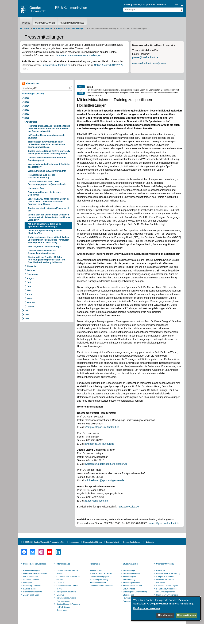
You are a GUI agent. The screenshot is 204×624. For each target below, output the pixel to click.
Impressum (74, 542)
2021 (27, 118)
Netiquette (150, 542)
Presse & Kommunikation (35, 564)
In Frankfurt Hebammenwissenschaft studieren (46, 136)
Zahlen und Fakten (31, 595)
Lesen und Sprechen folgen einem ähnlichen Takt (45, 231)
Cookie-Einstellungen (132, 542)
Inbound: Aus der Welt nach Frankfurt (68, 572)
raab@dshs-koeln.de (96, 500)
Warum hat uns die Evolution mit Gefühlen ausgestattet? (49, 165)
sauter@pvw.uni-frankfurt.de (164, 523)
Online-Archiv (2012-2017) (108, 65)
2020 (27, 310)
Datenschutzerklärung (92, 542)
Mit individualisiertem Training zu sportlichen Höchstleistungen (44, 225)
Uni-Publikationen (45, 23)
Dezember (32, 122)
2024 (27, 106)
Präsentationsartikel (72, 23)
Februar (31, 302)
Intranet (151, 4)
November (32, 266)
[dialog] (166, 609)
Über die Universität (165, 564)
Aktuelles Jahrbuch (31, 579)
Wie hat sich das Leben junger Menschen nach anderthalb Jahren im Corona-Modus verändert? (49, 217)
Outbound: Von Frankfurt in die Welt (67, 578)
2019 (27, 314)
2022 (27, 114)
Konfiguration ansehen (146, 608)
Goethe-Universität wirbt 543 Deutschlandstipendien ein (42, 251)
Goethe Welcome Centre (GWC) (67, 587)
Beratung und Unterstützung (135, 592)
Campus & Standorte (165, 577)
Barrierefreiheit (112, 542)
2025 (27, 102)
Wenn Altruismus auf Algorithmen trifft (48, 171)
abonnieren (30, 83)
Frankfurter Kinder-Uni (32, 592)
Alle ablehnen (165, 615)
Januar (30, 306)
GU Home (24, 28)
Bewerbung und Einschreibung (129, 578)
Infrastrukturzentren (98, 583)
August (30, 278)
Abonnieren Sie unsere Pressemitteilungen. (78, 55)
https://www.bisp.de (128, 506)
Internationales (63, 564)
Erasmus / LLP (62, 583)
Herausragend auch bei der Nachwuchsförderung (41, 176)
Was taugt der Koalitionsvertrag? (44, 246)
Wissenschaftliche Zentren (101, 573)
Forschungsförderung (99, 579)
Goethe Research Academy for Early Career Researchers (68, 607)
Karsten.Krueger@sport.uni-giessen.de (106, 463)
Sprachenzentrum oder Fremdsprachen (66, 599)
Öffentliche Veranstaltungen (35, 573)
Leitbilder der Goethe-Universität (165, 581)
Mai (29, 290)
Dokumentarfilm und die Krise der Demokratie (45, 193)
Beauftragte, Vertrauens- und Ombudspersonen (166, 590)
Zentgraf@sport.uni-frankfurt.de (102, 427)
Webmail (161, 4)
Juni (29, 286)
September (32, 274)
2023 (27, 110)
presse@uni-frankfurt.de (145, 57)
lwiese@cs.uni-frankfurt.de (99, 443)
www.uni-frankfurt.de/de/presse (149, 63)
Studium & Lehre (130, 564)
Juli (29, 282)
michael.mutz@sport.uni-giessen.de (104, 480)
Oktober (31, 270)
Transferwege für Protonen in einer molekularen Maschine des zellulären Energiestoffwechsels (46, 144)
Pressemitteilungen (31, 570)
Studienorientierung (131, 573)
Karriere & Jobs (30, 589)
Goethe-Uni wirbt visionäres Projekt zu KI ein (48, 209)
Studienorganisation (131, 583)
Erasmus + (61, 595)
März (29, 298)
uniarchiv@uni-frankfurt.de (56, 65)
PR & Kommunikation (71, 7)
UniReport (27, 583)
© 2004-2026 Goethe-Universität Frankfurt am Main (44, 542)
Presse (127, 4)
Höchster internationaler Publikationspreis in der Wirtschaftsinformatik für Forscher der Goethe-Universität (49, 128)
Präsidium (160, 570)
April (29, 294)
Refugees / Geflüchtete (66, 592)
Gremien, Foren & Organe (167, 586)
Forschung (95, 564)
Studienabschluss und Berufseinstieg (132, 587)
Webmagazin (139, 4)
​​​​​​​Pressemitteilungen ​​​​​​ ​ (75, 28)
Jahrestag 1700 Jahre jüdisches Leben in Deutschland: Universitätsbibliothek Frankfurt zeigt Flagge (48, 201)
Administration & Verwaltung (168, 573)
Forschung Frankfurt (32, 586)
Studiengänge (129, 570)
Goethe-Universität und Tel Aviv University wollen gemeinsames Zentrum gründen (49, 152)
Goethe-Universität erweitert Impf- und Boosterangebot (47, 159)
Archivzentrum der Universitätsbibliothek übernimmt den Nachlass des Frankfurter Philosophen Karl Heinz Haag (48, 240)
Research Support (97, 570)
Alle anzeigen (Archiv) (33, 93)
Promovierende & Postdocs (101, 586)
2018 (27, 318)
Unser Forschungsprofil (100, 577)
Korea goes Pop (36, 188)
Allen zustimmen (186, 615)
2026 (27, 98)
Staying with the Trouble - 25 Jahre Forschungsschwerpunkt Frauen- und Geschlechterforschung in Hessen (47, 260)
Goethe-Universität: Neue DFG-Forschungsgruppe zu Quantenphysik (47, 182)
